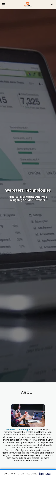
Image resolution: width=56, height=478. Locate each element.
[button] (3, 4)
